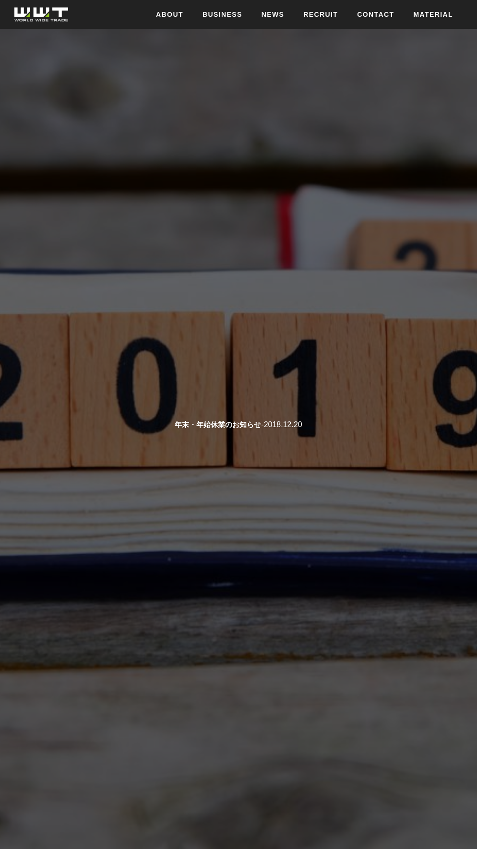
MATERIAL (433, 14)
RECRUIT (320, 14)
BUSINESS (222, 14)
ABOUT (169, 14)
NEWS (273, 14)
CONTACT (375, 14)
